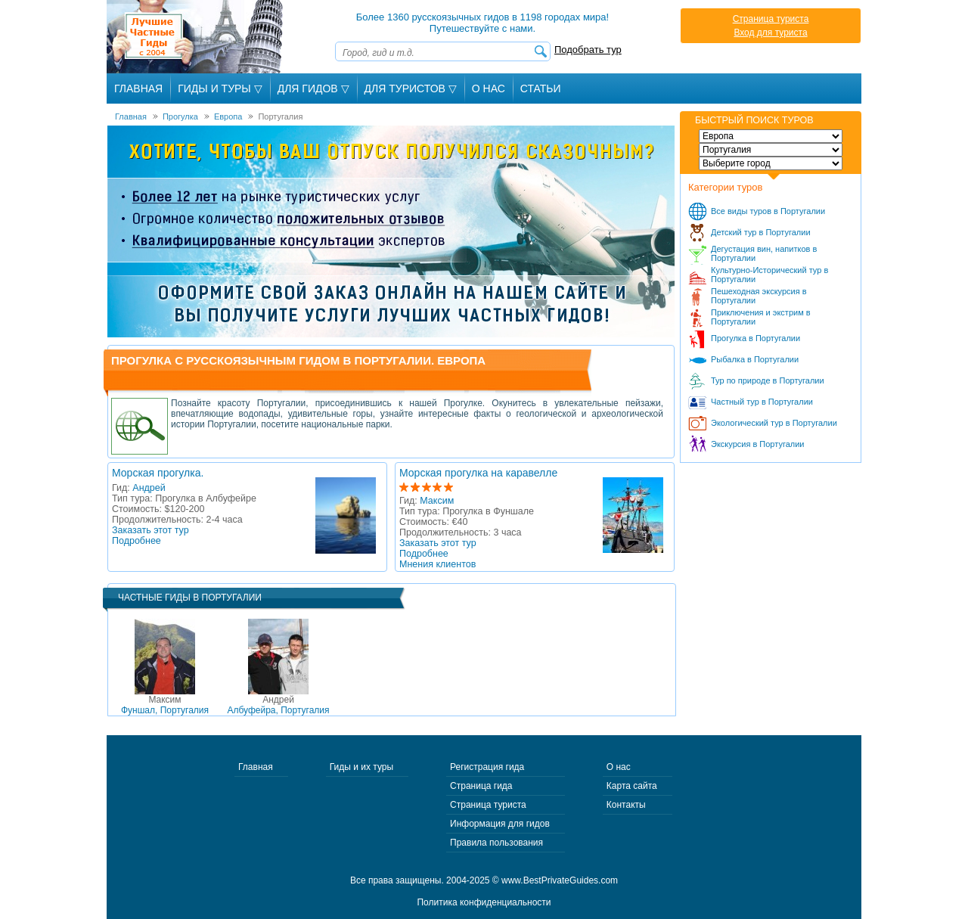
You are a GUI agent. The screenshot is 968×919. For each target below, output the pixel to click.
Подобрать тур (588, 49)
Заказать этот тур (150, 530)
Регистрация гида (487, 767)
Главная (138, 88)
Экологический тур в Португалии (774, 422)
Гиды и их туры (361, 767)
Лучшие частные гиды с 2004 (196, 36)
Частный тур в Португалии (762, 401)
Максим (437, 500)
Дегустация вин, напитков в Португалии (764, 253)
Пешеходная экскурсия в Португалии (759, 296)
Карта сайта (632, 786)
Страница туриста (771, 19)
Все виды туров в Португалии (768, 211)
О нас (619, 767)
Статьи (540, 88)
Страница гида (481, 786)
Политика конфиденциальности (484, 902)
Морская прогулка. (157, 473)
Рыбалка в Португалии (755, 359)
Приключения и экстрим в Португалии (761, 317)
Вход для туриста (770, 32)
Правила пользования (496, 842)
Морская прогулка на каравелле (478, 473)
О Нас (488, 88)
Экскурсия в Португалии (758, 444)
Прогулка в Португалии (755, 338)
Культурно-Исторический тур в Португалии (769, 274)
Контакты (626, 804)
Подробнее (136, 541)
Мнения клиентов (437, 564)
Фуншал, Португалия (165, 705)
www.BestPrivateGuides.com (559, 880)
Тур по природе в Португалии (767, 380)
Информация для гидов (500, 823)
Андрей (148, 488)
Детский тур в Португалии (761, 232)
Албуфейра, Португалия (278, 705)
